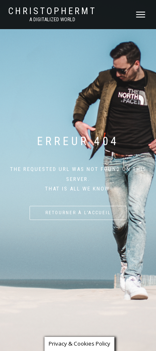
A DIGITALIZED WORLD (52, 19)
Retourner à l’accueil (78, 212)
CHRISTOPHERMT (52, 11)
